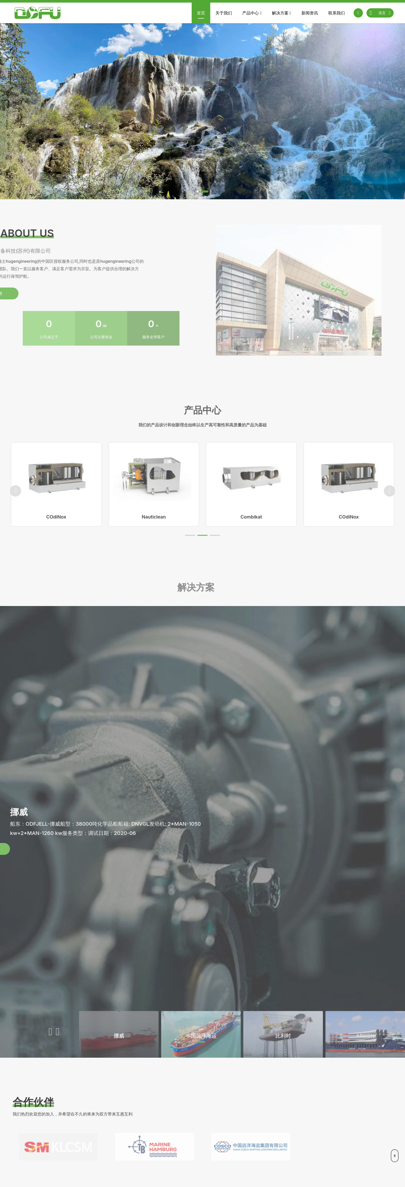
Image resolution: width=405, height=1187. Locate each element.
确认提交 (372, 1159)
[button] (198, 191)
